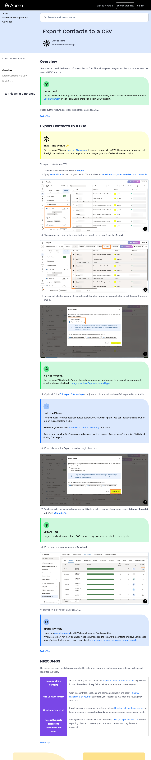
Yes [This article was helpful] (9, 102)
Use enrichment (52, 98)
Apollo (5, 13)
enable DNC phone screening (84, 427)
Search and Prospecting (14, 17)
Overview (7, 70)
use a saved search (126, 174)
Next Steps (7, 81)
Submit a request (125, 5)
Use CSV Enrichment (53, 696)
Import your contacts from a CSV (118, 680)
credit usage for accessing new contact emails (113, 640)
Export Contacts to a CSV (14, 75)
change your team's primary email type (90, 383)
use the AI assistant (78, 150)
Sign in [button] (140, 5)
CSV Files (7, 21)
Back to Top (45, 116)
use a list (143, 174)
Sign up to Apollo (105, 5)
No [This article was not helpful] (20, 102)
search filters (56, 174)
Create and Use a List (53, 710)
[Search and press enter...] (94, 17)
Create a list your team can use (129, 708)
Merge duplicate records (126, 719)
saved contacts (109, 174)
